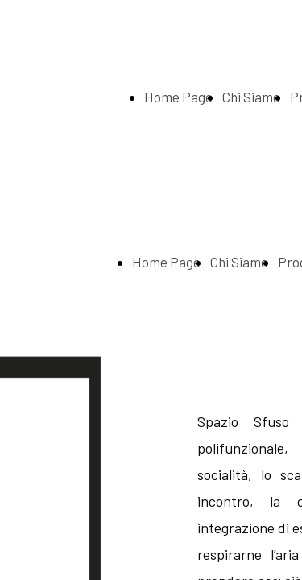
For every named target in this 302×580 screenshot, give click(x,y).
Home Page (178, 97)
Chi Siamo (251, 97)
